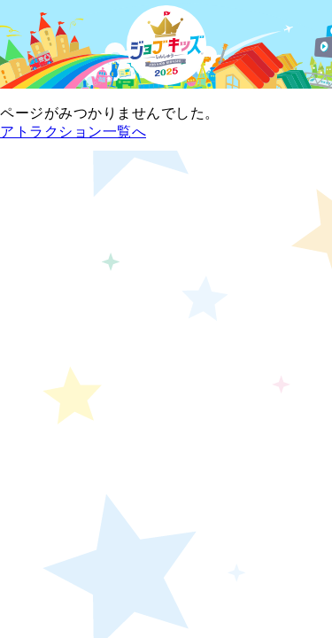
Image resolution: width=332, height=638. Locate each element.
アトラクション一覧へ (73, 131)
